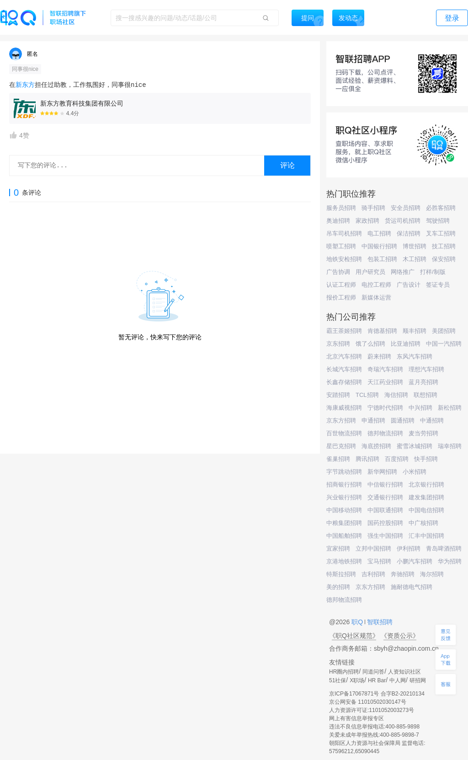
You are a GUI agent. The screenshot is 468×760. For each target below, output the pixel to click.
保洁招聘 (408, 233)
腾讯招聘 (367, 458)
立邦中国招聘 (373, 548)
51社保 (337, 680)
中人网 (397, 680)
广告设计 (408, 284)
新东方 (25, 85)
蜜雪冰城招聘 (414, 446)
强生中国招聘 (385, 535)
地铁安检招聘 (344, 259)
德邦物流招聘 (385, 433)
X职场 (357, 680)
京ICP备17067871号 (354, 693)
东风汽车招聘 (414, 356)
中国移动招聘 (344, 510)
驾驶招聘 (438, 220)
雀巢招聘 (338, 458)
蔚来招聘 (379, 356)
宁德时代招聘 (385, 407)
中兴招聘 (420, 407)
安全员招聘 (405, 207)
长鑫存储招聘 (344, 382)
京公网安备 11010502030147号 (367, 702)
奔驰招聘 (403, 574)
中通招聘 (432, 420)
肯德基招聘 (382, 330)
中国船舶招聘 (344, 535)
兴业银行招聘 (344, 497)
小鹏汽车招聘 (414, 561)
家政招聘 (367, 220)
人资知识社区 (404, 672)
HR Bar (377, 680)
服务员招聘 (341, 207)
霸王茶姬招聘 (344, 330)
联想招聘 (425, 394)
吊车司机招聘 (344, 233)
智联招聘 (379, 622)
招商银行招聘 (344, 484)
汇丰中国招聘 (426, 535)
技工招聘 (444, 246)
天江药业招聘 (385, 382)
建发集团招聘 (426, 497)
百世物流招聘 (344, 433)
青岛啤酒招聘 (444, 548)
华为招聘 (450, 561)
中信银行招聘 (385, 484)
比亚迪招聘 (405, 343)
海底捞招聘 (376, 446)
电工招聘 (379, 233)
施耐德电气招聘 (411, 586)
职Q (358, 622)
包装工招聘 (382, 259)
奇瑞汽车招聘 (385, 369)
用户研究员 (370, 271)
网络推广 (403, 271)
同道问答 (373, 672)
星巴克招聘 (341, 446)
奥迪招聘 (338, 220)
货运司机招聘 (402, 220)
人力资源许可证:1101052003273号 (371, 710)
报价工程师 (341, 297)
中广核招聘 (423, 522)
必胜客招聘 (441, 207)
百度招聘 (397, 458)
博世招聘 (414, 246)
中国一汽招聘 (444, 343)
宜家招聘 (338, 548)
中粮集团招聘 (344, 522)
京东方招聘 (341, 420)
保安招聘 (444, 259)
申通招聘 (373, 420)
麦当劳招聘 (423, 433)
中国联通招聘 (385, 510)
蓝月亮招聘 (423, 382)
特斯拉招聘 (341, 574)
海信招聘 (396, 394)
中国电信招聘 (426, 510)
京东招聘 (338, 343)
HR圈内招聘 (344, 672)
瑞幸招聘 (450, 446)
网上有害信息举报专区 (356, 718)
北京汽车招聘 (344, 356)
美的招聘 (338, 586)
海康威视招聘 (344, 407)
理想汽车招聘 (426, 369)
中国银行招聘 (379, 246)
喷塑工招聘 (341, 246)
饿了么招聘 (370, 343)
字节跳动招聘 (344, 471)
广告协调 (338, 271)
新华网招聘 (382, 471)
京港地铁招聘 (344, 561)
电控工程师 (376, 284)
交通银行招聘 (385, 497)
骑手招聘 (373, 207)
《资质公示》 (400, 635)
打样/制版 (433, 271)
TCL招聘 (367, 394)
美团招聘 (444, 330)
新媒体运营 (376, 297)
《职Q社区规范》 (354, 635)
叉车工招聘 (441, 233)
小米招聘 (414, 471)
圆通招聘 (403, 420)
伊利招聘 (408, 548)
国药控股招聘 (385, 522)
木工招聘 (414, 259)
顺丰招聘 (414, 330)
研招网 (418, 680)
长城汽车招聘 (344, 369)
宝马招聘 (379, 561)
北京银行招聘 (426, 484)
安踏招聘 (338, 394)
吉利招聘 (373, 574)
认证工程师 (341, 284)
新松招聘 (450, 407)
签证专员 (438, 284)
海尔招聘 (432, 574)
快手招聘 (426, 458)
